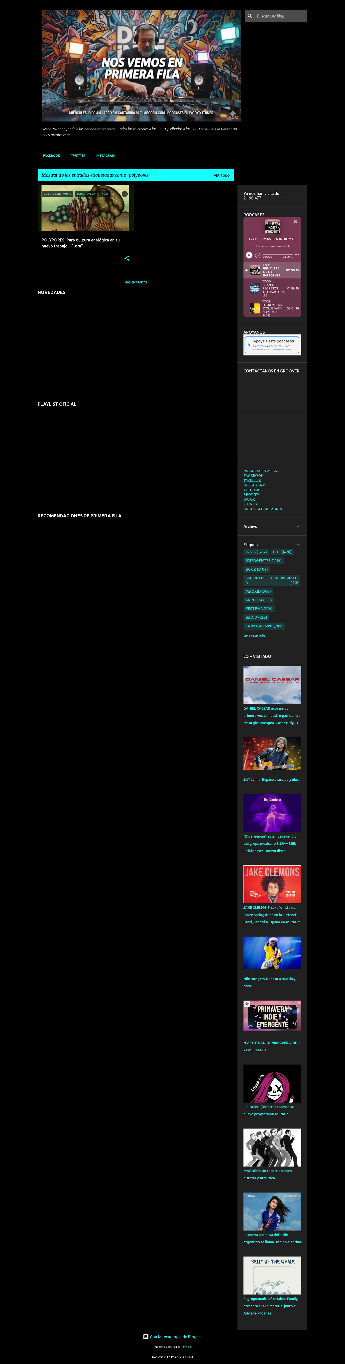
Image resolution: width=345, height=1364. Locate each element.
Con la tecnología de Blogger (172, 1337)
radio (251, 617)
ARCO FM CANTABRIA (262, 509)
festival (254, 608)
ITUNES (250, 504)
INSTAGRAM (104, 155)
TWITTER (76, 155)
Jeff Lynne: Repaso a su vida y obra (271, 780)
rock (250, 569)
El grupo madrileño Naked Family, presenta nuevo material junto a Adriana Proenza (271, 1306)
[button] (127, 258)
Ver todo (222, 175)
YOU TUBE (252, 490)
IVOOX (249, 499)
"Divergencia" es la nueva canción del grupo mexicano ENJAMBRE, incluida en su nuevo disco (271, 843)
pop (277, 552)
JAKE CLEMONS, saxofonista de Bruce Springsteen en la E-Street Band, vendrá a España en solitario (271, 915)
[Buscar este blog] (281, 16)
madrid (253, 591)
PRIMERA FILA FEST (261, 471)
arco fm (253, 600)
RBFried (186, 1346)
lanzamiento (259, 626)
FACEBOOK (50, 155)
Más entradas (135, 282)
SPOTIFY (251, 494)
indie (250, 552)
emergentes (258, 560)
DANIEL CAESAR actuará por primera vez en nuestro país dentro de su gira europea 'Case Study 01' (272, 715)
